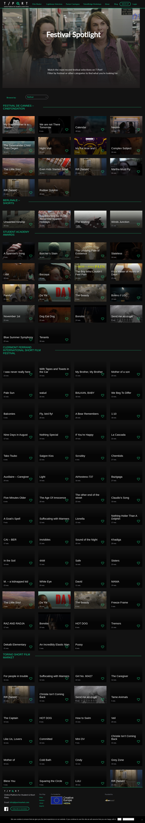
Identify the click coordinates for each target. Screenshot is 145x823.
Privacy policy (128, 819)
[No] (142, 819)
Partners (41, 800)
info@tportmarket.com (19, 802)
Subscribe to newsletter (20, 809)
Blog (116, 4)
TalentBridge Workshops (92, 4)
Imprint (41, 806)
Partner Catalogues (73, 4)
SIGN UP (125, 4)
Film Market (36, 4)
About (107, 4)
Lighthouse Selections (54, 4)
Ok (119, 819)
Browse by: (11, 97)
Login (135, 4)
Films (41, 797)
